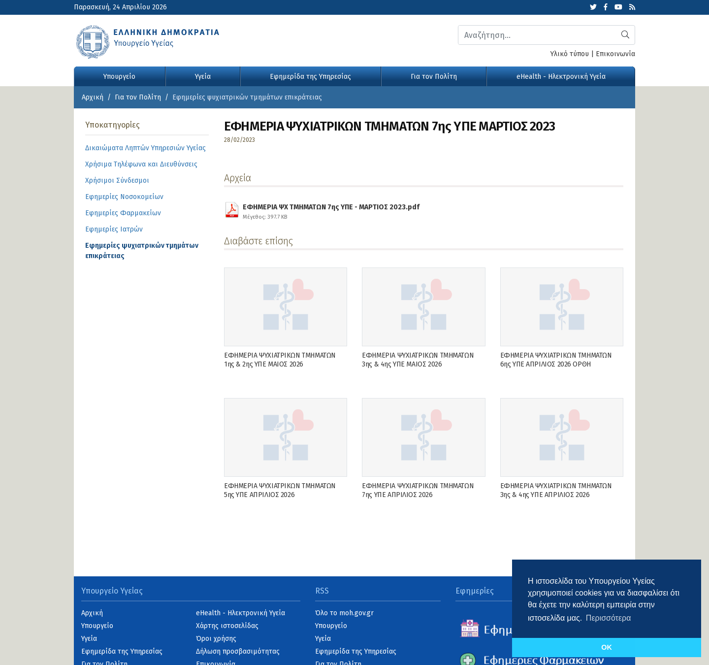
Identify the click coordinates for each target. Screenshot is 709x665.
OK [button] (606, 647)
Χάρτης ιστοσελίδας (227, 626)
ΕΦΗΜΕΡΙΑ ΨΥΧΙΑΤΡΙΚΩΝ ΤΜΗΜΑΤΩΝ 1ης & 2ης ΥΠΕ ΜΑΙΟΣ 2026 (280, 359)
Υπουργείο (119, 76)
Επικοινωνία (615, 54)
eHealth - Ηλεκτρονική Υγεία (561, 76)
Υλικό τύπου (569, 54)
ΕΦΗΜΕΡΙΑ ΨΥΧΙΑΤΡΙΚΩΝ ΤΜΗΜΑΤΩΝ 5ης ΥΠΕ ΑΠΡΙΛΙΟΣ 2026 (280, 490)
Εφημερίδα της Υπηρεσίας (310, 76)
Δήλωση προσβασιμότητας (238, 651)
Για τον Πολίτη (434, 76)
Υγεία (203, 76)
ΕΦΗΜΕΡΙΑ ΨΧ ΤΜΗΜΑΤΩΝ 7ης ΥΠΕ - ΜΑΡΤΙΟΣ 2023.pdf (331, 210)
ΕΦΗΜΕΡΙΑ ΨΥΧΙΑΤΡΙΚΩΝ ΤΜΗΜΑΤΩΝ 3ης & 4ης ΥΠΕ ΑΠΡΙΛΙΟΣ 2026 (556, 490)
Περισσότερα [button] (608, 618)
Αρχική (92, 97)
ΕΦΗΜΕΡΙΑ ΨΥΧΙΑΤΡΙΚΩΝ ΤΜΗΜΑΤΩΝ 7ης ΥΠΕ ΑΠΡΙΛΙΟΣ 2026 (418, 490)
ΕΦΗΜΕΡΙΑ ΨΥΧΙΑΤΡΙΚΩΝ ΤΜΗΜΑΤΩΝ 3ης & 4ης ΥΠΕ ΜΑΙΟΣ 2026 (418, 359)
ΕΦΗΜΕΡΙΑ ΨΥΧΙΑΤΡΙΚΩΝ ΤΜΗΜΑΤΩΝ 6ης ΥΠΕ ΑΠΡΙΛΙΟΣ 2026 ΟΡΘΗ (556, 359)
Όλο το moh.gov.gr (344, 613)
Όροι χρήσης (216, 638)
